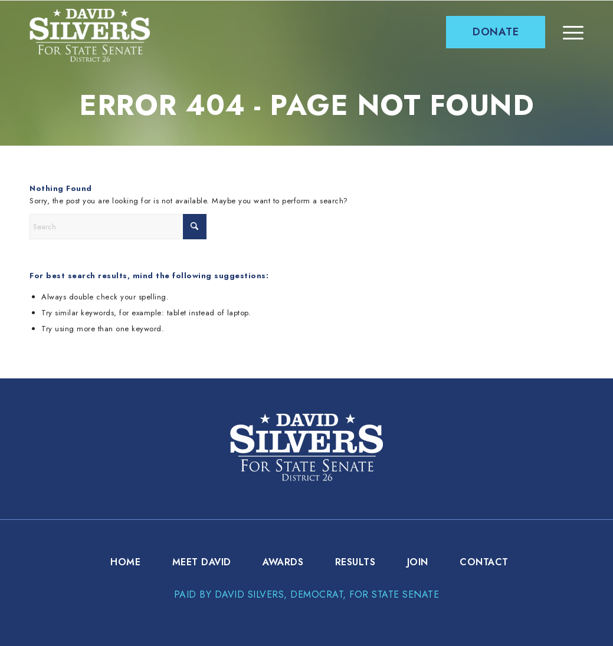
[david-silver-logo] (89, 35)
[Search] (117, 226)
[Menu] (573, 32)
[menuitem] (495, 32)
